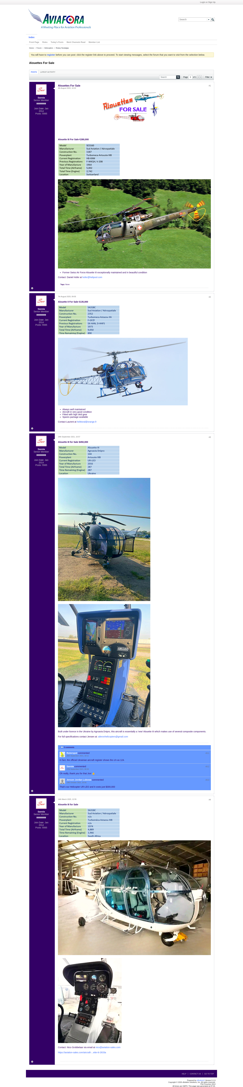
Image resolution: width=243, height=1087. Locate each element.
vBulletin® (201, 1080)
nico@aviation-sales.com (108, 1047)
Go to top (209, 1074)
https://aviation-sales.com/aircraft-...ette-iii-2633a (82, 1052)
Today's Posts (57, 42)
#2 (210, 297)
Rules (45, 42)
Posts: (38, 113)
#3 (210, 437)
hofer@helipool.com (92, 277)
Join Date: (39, 108)
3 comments (69, 747)
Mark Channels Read (76, 42)
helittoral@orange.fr (86, 421)
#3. (207, 753)
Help (184, 1074)
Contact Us (195, 1074)
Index (32, 37)
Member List (94, 42)
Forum (39, 48)
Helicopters (48, 48)
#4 (210, 800)
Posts (34, 72)
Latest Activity (47, 72)
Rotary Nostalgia (62, 48)
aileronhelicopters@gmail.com (113, 736)
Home (31, 48)
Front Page (34, 42)
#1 (210, 86)
